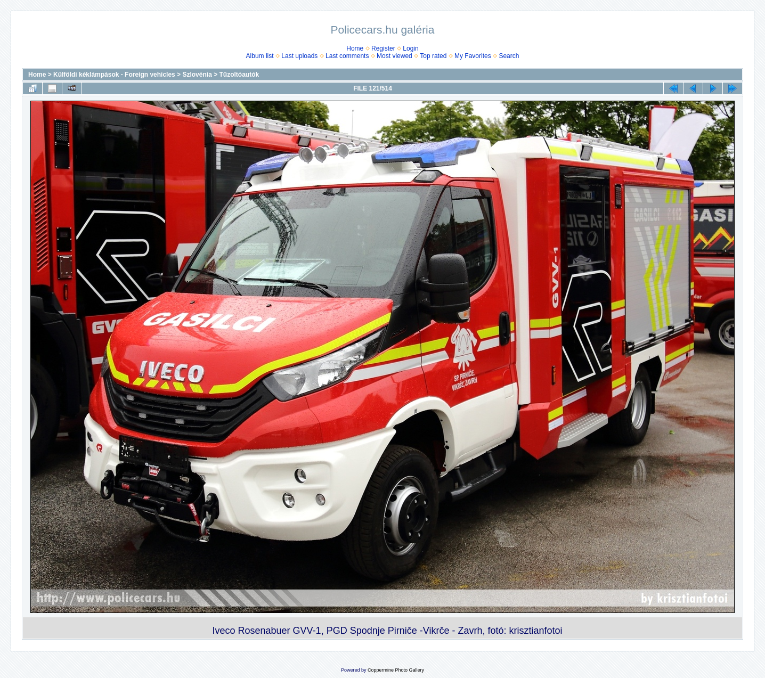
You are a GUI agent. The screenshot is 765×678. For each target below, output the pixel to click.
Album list (260, 56)
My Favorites (472, 56)
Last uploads (299, 56)
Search (509, 56)
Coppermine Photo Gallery (396, 670)
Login (410, 48)
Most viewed (394, 56)
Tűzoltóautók (239, 74)
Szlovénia (196, 74)
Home (354, 48)
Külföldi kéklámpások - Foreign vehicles (114, 74)
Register (383, 48)
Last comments (347, 56)
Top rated (433, 56)
